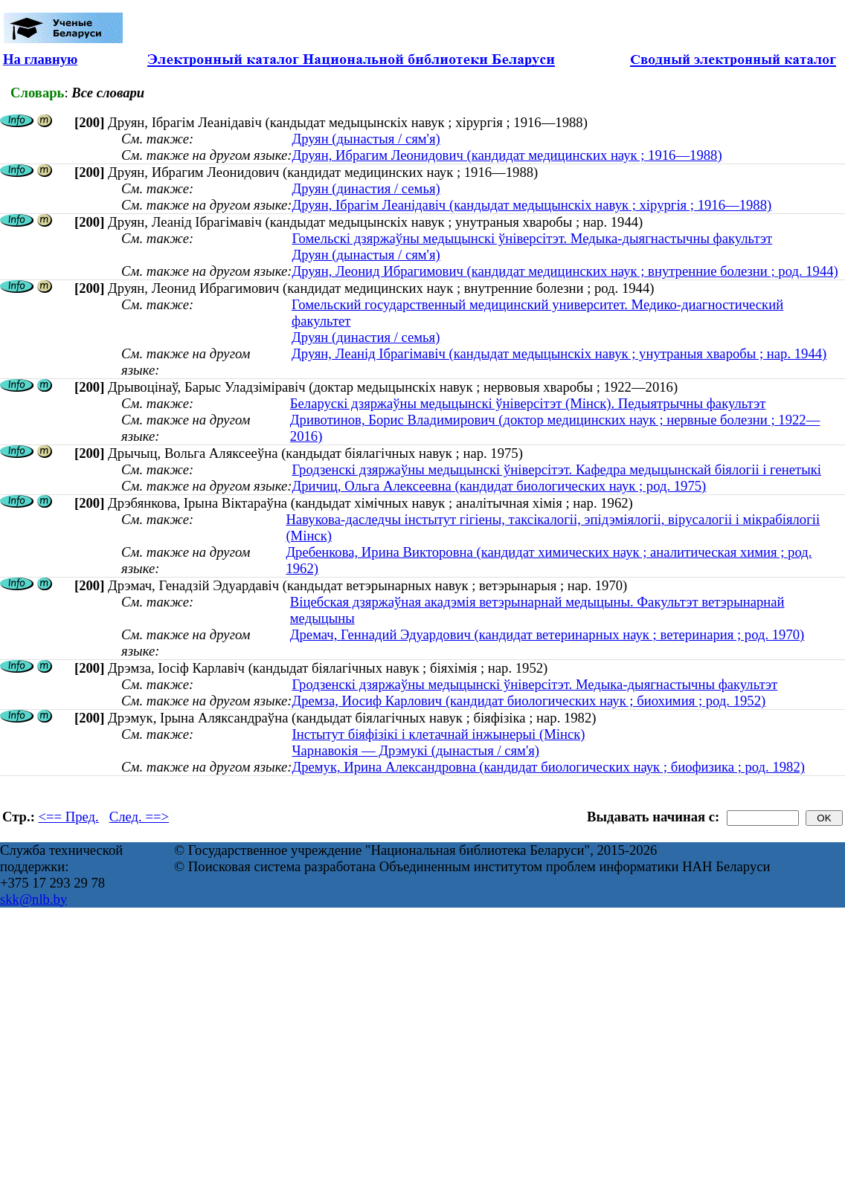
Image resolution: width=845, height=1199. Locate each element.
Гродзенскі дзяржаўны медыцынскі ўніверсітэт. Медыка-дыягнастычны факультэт (534, 684)
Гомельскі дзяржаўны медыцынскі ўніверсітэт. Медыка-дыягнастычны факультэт (532, 238)
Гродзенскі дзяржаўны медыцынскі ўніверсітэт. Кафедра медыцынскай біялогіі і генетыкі (556, 469)
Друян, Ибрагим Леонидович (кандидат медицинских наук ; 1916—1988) (507, 155)
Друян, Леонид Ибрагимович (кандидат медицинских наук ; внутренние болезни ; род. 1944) (565, 271)
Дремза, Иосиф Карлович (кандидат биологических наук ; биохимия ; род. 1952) (528, 700)
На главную (40, 59)
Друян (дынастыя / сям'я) (366, 138)
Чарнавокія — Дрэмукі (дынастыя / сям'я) (415, 750)
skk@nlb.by (33, 899)
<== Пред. (69, 816)
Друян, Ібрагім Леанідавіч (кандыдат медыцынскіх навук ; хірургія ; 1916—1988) (531, 205)
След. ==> (139, 816)
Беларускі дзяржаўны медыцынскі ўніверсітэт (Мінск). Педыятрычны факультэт (527, 403)
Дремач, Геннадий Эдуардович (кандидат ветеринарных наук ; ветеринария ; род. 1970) (547, 634)
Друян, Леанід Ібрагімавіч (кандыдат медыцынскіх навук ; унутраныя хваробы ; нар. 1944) (559, 353)
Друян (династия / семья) (366, 188)
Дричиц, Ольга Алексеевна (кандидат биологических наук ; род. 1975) (499, 486)
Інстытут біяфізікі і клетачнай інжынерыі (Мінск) (438, 734)
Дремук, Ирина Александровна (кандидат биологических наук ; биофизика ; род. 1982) (548, 767)
